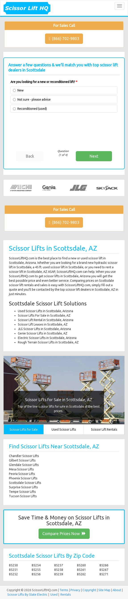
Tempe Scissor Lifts (22, 491)
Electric (42, 594)
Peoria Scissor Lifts (22, 474)
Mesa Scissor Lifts (21, 469)
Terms (64, 590)
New (20, 90)
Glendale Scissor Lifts (24, 465)
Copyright (89, 590)
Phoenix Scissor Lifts (23, 478)
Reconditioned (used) (32, 108)
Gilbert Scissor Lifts (22, 460)
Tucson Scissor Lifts (23, 496)
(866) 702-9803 (64, 38)
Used (54, 594)
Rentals (65, 594)
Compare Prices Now (64, 533)
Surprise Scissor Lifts (23, 487)
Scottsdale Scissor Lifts (25, 483)
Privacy (75, 590)
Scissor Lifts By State (21, 594)
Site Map (104, 590)
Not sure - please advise (34, 99)
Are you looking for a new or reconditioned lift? (43, 82)
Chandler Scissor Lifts (24, 456)
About (117, 590)
